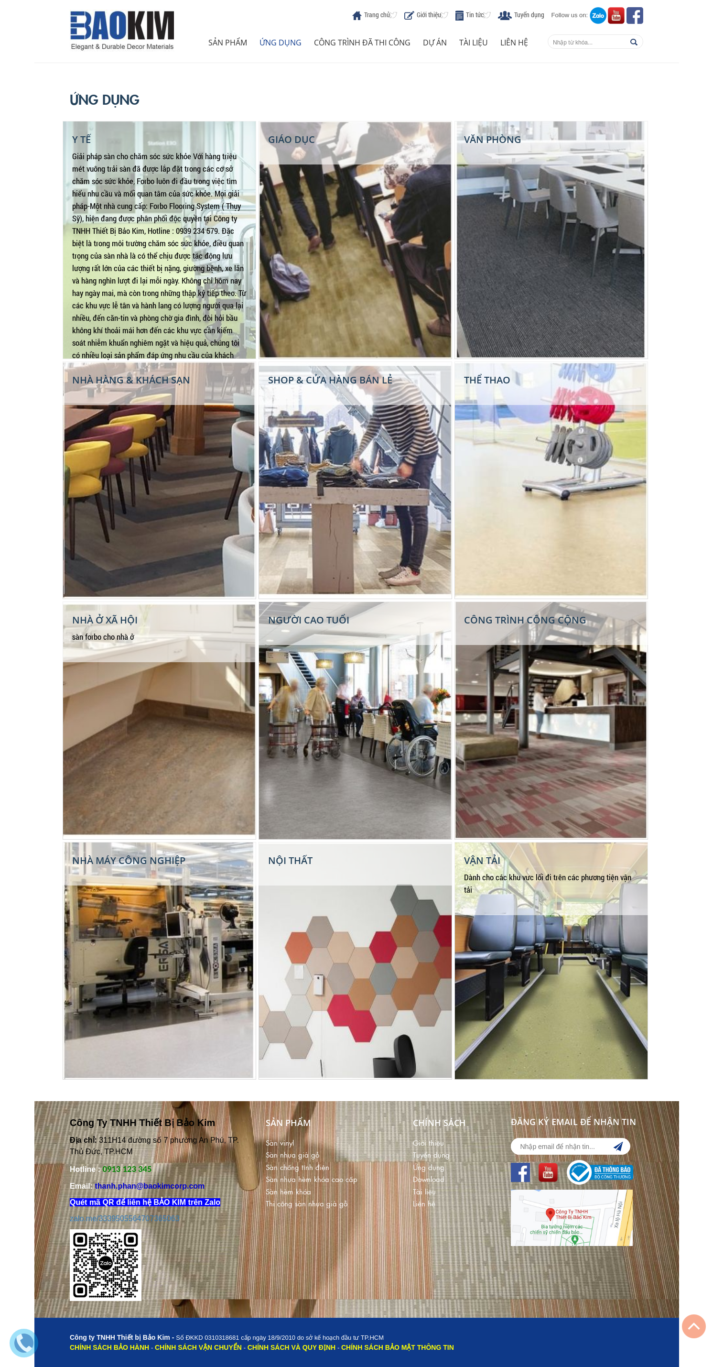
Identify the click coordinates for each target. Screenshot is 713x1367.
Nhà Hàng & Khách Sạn (131, 379)
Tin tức (475, 14)
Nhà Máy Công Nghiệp (128, 860)
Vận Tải (482, 860)
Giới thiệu (429, 14)
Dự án (435, 42)
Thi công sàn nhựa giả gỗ (306, 1203)
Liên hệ (514, 42)
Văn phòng (492, 139)
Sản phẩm (227, 42)
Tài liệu (473, 42)
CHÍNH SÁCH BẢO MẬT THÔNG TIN (397, 1347)
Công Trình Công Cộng (525, 619)
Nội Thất (290, 860)
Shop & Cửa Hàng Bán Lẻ (330, 379)
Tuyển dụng (529, 14)
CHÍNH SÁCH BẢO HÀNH (109, 1347)
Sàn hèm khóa (288, 1191)
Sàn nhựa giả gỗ (292, 1154)
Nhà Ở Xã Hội (105, 619)
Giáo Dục (291, 139)
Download (428, 1179)
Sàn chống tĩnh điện (297, 1167)
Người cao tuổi (308, 619)
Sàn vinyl (280, 1142)
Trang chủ (377, 14)
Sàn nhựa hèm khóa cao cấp (311, 1179)
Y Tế (81, 139)
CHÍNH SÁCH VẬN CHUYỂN (198, 1347)
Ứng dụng (280, 42)
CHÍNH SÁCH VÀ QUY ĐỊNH (291, 1347)
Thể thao (487, 379)
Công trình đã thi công (362, 42)
